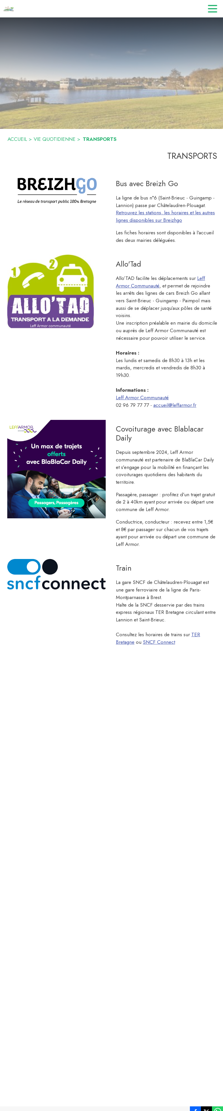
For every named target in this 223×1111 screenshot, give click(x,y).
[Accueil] (9, 9)
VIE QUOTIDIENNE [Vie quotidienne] (54, 139)
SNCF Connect (159, 642)
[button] (56, 190)
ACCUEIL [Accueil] (17, 139)
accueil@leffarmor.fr (174, 405)
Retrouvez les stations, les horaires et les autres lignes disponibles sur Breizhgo (165, 216)
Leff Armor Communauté (142, 397)
